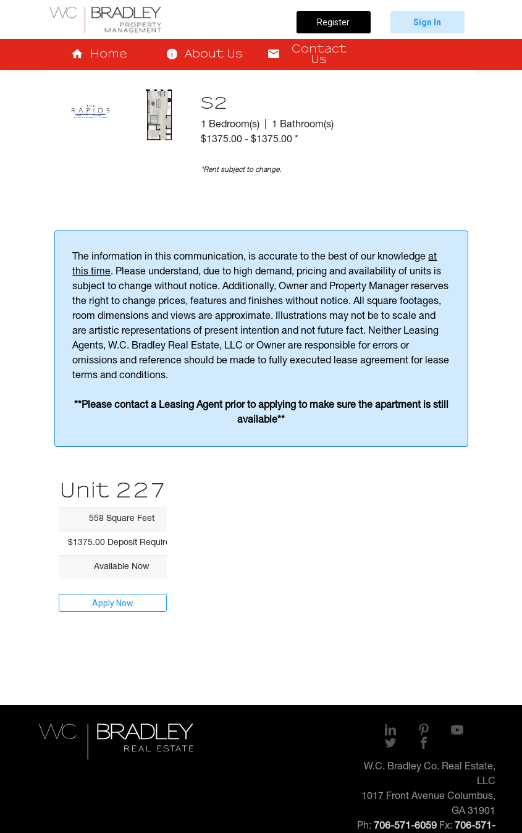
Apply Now (112, 603)
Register (333, 22)
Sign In (427, 22)
